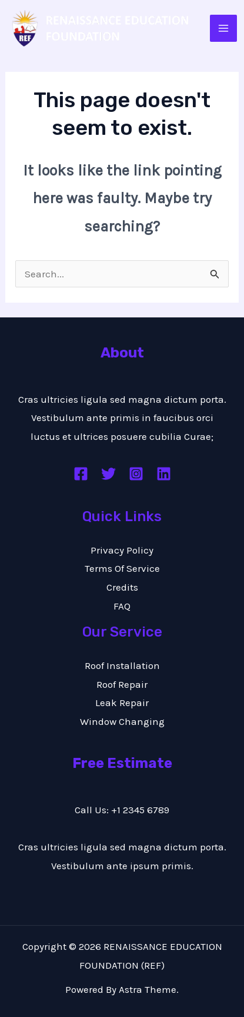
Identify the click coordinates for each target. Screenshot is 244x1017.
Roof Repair (122, 684)
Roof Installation (122, 665)
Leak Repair (122, 702)
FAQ (122, 606)
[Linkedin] (163, 473)
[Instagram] (136, 473)
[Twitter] (108, 473)
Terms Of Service (122, 568)
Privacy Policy (122, 550)
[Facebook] (80, 473)
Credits (122, 587)
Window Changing (122, 721)
